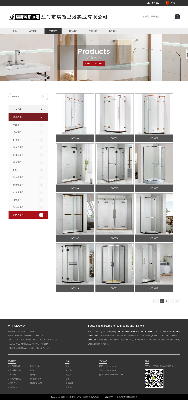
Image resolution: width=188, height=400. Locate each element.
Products (98, 63)
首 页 (14, 31)
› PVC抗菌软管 (35, 379)
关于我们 (33, 31)
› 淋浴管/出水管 (35, 383)
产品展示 (53, 31)
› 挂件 (31, 370)
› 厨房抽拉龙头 (14, 370)
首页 (67, 366)
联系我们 (113, 31)
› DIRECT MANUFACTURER (21, 331)
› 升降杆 (32, 375)
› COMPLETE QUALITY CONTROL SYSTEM (28, 348)
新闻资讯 (73, 31)
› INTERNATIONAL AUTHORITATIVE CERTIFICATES (32, 340)
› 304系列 (12, 375)
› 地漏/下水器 (34, 366)
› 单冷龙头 (12, 383)
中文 (170, 3)
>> (177, 301)
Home (87, 63)
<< (156, 301)
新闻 (67, 379)
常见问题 (93, 31)
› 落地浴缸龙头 (14, 379)
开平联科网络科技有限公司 (126, 397)
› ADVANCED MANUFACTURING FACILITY (28, 344)
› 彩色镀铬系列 (14, 366)
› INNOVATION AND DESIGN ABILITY (25, 335)
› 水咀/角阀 (12, 387)
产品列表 (69, 375)
